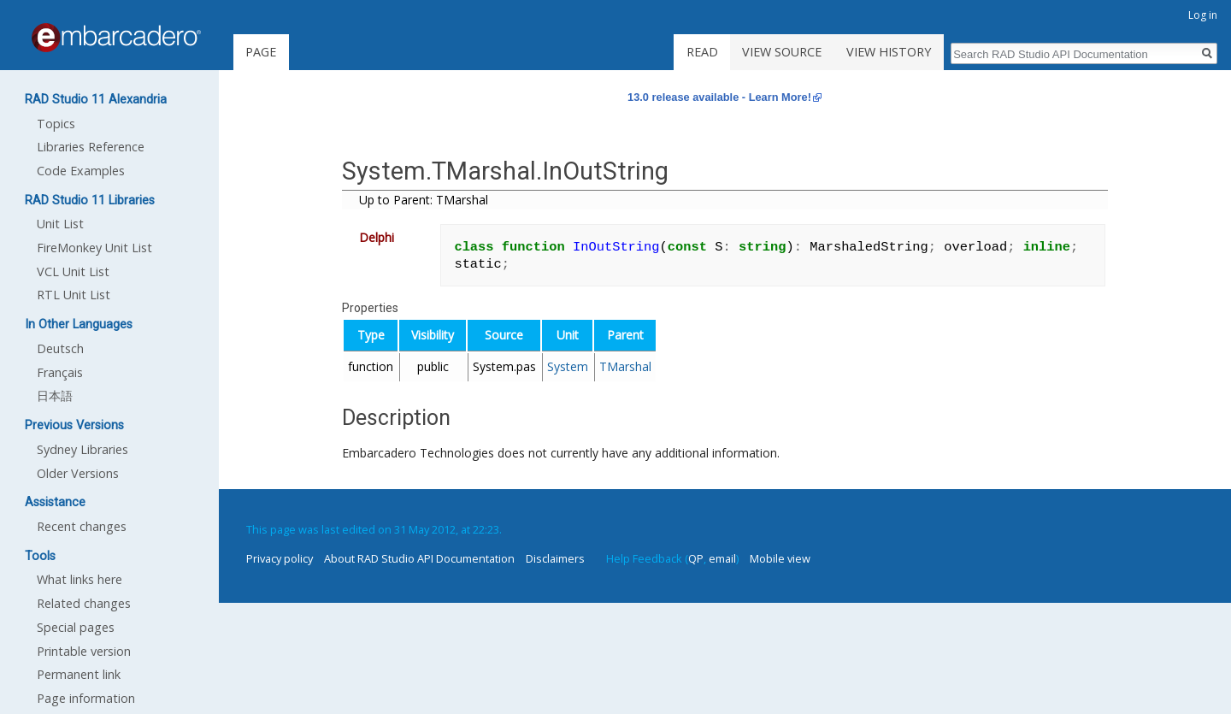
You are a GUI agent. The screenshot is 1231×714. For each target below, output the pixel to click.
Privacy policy (279, 558)
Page (260, 52)
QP (696, 558)
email (722, 558)
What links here (79, 579)
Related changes (84, 603)
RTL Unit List (73, 294)
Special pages (76, 627)
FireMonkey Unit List (94, 247)
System (567, 366)
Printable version (84, 651)
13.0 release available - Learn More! (719, 97)
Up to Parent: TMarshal (423, 200)
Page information (86, 698)
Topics (56, 123)
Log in (1202, 15)
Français (60, 372)
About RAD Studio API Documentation (419, 558)
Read (702, 52)
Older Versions (78, 473)
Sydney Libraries (82, 449)
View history (888, 52)
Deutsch (60, 348)
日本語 (55, 395)
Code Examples (81, 170)
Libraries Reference (90, 147)
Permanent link (79, 674)
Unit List (60, 223)
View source (782, 52)
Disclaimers (555, 558)
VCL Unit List (73, 271)
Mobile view (780, 558)
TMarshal (625, 366)
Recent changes (82, 526)
